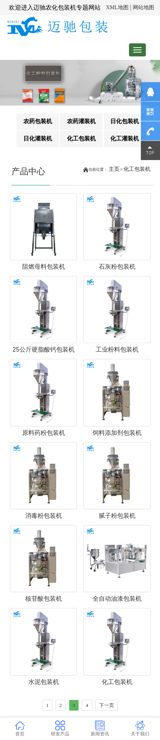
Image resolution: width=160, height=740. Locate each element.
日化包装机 (124, 121)
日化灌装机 (37, 138)
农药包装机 (37, 121)
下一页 (106, 705)
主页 (114, 169)
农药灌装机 (81, 121)
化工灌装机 (124, 138)
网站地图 (143, 7)
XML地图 (117, 7)
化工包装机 (81, 138)
